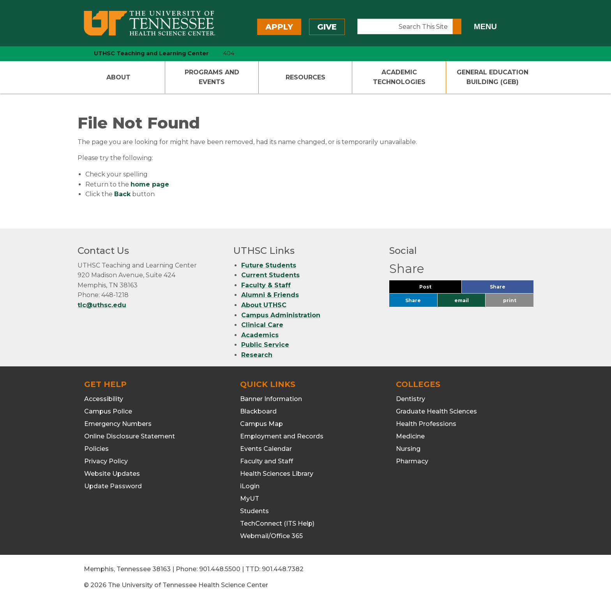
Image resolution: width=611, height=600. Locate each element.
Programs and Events (212, 77)
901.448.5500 (219, 569)
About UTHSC (263, 305)
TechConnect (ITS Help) (277, 523)
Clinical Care (262, 325)
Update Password (113, 486)
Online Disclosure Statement (129, 436)
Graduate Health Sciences (436, 411)
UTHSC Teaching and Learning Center (151, 53)
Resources (305, 77)
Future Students (268, 265)
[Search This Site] (405, 26)
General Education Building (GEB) (492, 77)
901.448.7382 (283, 569)
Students (254, 511)
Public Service (265, 344)
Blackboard (258, 411)
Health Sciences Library (276, 473)
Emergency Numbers (118, 424)
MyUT (249, 498)
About (118, 77)
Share (510, 289)
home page (150, 184)
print (509, 300)
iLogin (250, 486)
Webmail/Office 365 (271, 536)
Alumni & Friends (270, 295)
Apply (279, 27)
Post (434, 289)
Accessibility (103, 399)
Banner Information (271, 399)
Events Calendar (266, 448)
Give (327, 27)
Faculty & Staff (266, 285)
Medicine (410, 436)
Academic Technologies (399, 77)
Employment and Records (281, 436)
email (461, 300)
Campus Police (108, 411)
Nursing (408, 448)
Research (256, 355)
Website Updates (112, 473)
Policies (96, 448)
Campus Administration (280, 315)
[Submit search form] (457, 26)
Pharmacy (412, 461)
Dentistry (410, 399)
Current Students (270, 275)
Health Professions (426, 424)
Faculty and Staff (266, 461)
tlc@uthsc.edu (102, 305)
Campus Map (261, 424)
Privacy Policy (106, 461)
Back (122, 194)
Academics (260, 335)
